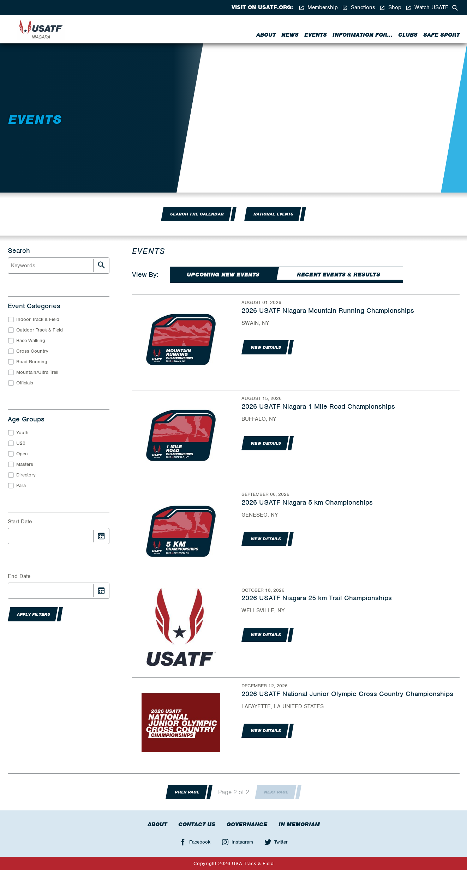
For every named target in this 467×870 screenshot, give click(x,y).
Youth (22, 433)
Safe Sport (441, 34)
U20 (20, 443)
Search (19, 251)
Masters (24, 464)
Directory (26, 475)
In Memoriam (299, 824)
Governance (247, 824)
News (290, 34)
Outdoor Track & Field (39, 330)
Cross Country (32, 351)
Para (21, 485)
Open (22, 454)
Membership (318, 8)
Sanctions (358, 8)
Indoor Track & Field (37, 319)
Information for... (363, 34)
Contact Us (196, 824)
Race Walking (30, 340)
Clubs (408, 34)
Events (315, 34)
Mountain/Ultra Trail (37, 372)
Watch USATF (427, 8)
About (266, 34)
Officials (24, 383)
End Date (19, 576)
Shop (390, 8)
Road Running (31, 362)
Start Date (20, 521)
